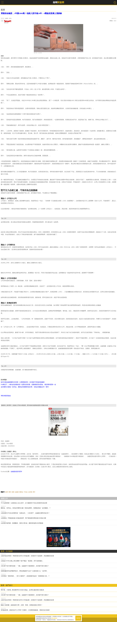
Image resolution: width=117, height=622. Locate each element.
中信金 (26, 492)
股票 (6, 492)
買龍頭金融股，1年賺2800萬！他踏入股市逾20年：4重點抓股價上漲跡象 (31, 13)
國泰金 (21, 492)
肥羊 (34, 492)
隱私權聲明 (54, 618)
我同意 (78, 618)
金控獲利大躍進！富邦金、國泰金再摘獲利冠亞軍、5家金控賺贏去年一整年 (25, 387)
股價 (13, 492)
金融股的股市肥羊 (16, 471)
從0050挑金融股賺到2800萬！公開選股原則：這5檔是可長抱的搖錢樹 (22, 382)
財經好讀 (7, 21)
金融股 (17, 492)
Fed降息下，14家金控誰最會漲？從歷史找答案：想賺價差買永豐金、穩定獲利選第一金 (28, 384)
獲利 (10, 492)
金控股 (30, 492)
